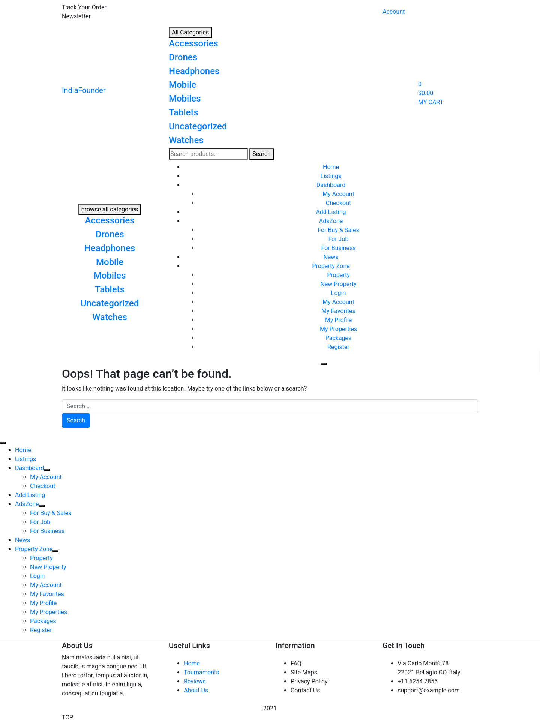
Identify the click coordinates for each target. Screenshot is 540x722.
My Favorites (338, 311)
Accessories (193, 43)
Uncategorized (198, 126)
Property (338, 275)
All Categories (190, 32)
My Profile (338, 320)
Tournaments (201, 672)
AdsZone (331, 221)
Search (261, 153)
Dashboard (330, 185)
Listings (331, 176)
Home (331, 167)
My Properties (338, 329)
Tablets (183, 112)
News (330, 257)
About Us (196, 690)
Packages (339, 338)
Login (338, 293)
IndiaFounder (84, 90)
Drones (183, 57)
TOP (67, 717)
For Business (338, 248)
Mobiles (185, 98)
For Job (338, 239)
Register (338, 347)
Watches (186, 140)
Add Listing (331, 212)
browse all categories (109, 209)
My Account (338, 194)
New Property (338, 284)
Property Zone (331, 266)
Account (393, 11)
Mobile (182, 84)
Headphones (194, 71)
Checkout (338, 203)
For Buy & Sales (338, 230)
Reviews (195, 681)
